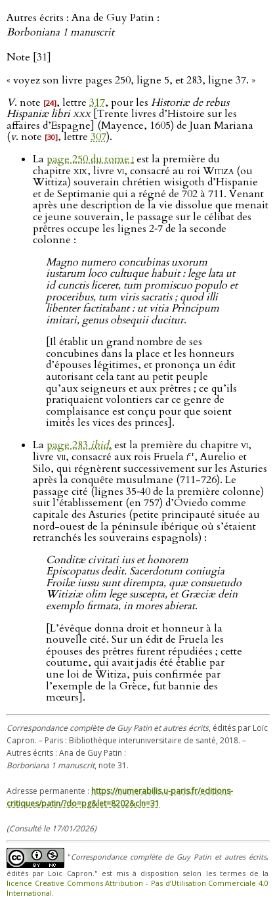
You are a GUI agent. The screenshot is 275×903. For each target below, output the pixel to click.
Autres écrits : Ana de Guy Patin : (83, 25)
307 (98, 136)
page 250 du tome (90, 159)
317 (97, 102)
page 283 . (79, 445)
